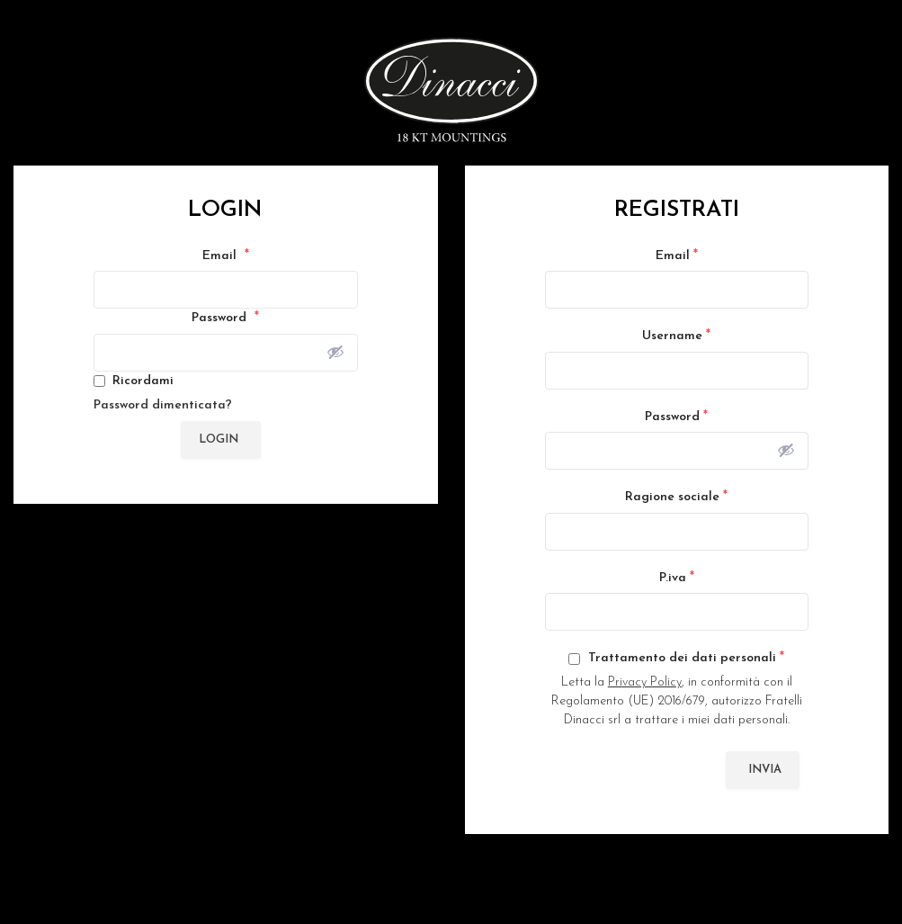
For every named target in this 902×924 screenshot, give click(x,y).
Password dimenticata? (163, 405)
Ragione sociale (676, 496)
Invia (764, 770)
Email (225, 255)
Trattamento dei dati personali (676, 657)
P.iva (676, 577)
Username (676, 335)
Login (218, 439)
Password (225, 317)
